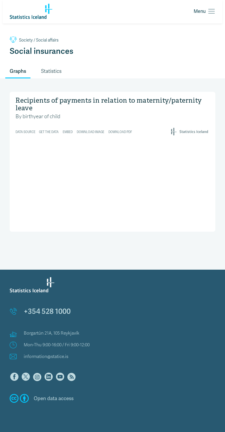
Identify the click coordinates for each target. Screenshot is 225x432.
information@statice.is (46, 356)
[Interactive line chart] (112, 161)
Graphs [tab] (18, 71)
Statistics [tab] (51, 71)
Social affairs (34, 40)
